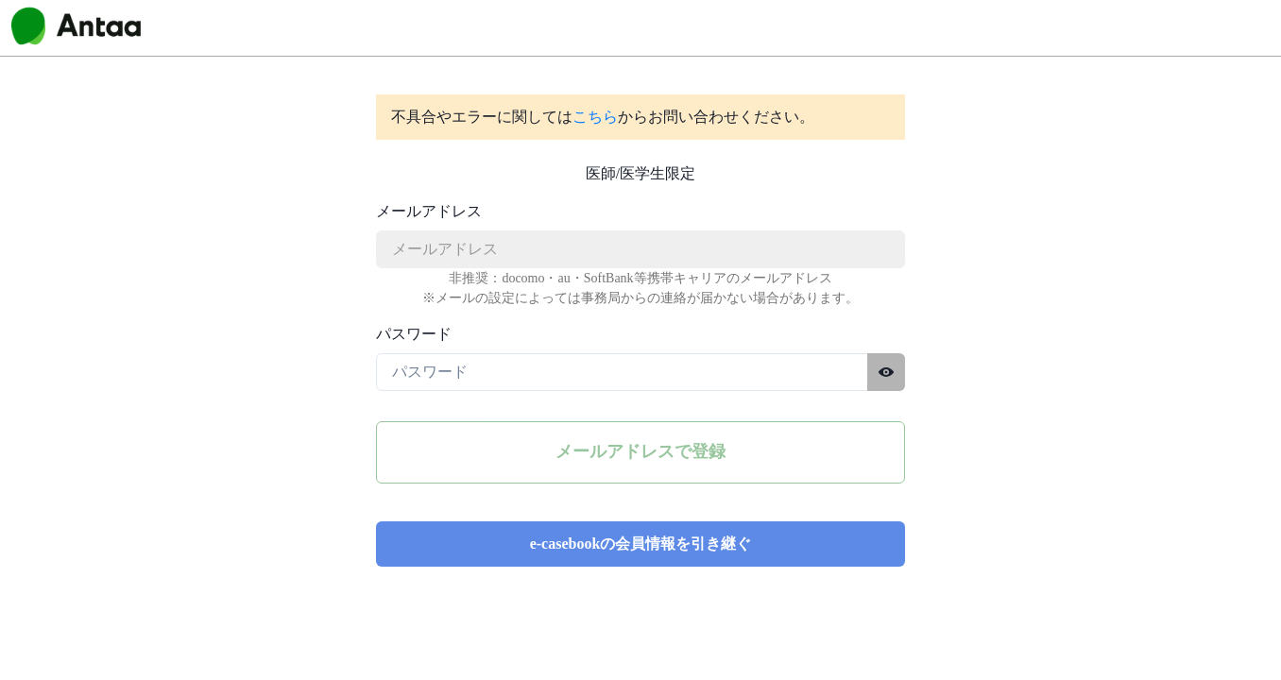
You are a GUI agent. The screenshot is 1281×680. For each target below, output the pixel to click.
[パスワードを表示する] (886, 372)
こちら (595, 117)
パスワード (414, 334)
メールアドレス (429, 211)
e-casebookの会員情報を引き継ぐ (641, 544)
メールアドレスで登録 (640, 451)
